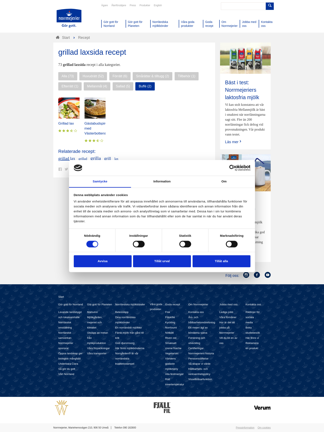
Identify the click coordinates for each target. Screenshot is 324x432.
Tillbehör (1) (186, 76)
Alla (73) (68, 76)
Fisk (167, 312)
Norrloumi (171, 327)
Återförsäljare (118, 5)
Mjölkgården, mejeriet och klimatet (94, 322)
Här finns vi (252, 337)
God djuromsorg (124, 343)
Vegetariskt (171, 353)
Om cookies (264, 427)
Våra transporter (97, 353)
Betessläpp (121, 312)
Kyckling (170, 322)
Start (61, 296)
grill (107, 158)
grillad (83, 159)
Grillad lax (66, 123)
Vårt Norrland (66, 374)
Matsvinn (92, 312)
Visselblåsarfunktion (200, 379)
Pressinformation (245, 427)
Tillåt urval (162, 261)
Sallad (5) (123, 86)
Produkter (144, 5)
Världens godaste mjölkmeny (171, 363)
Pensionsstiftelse (198, 358)
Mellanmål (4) (97, 86)
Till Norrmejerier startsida (69, 18)
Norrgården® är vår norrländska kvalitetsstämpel (126, 358)
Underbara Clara (68, 363)
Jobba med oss (228, 304)
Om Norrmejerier (198, 304)
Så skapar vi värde (199, 363)
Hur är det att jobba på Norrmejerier (227, 327)
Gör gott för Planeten (99, 304)
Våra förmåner (227, 317)
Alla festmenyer (174, 374)
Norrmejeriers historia (201, 353)
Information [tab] (162, 181)
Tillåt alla (221, 261)
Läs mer (233, 142)
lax (116, 159)
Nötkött (169, 332)
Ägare (104, 5)
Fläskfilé (170, 317)
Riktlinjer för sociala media (252, 317)
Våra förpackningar (98, 348)
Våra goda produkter (156, 307)
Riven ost (170, 337)
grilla (95, 158)
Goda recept (172, 304)
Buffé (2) (145, 86)
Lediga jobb (226, 312)
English (158, 5)
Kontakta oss (196, 312)
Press (133, 5)
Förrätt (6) (120, 76)
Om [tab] (223, 181)
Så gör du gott (66, 368)
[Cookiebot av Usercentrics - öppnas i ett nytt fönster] (232, 168)
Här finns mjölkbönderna (129, 348)
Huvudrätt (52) (93, 76)
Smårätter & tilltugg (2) (152, 76)
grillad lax (66, 158)
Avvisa (103, 261)
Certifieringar (196, 348)
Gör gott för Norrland (70, 304)
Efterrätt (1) (70, 86)
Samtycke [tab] (100, 181)
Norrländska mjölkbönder (130, 304)
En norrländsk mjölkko (128, 327)
